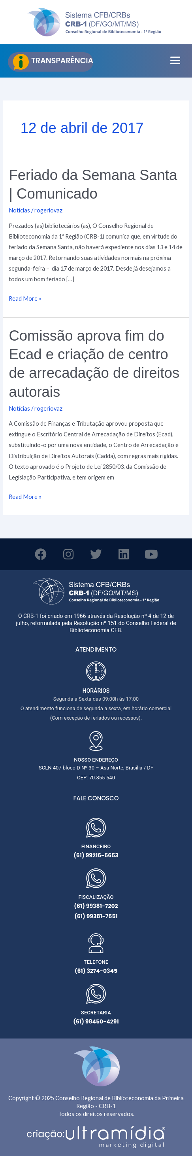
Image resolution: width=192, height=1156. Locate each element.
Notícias (19, 210)
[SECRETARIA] (96, 994)
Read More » (25, 297)
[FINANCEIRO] (96, 828)
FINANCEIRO (96, 846)
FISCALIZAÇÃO (96, 897)
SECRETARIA (96, 1013)
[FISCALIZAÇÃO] (96, 878)
